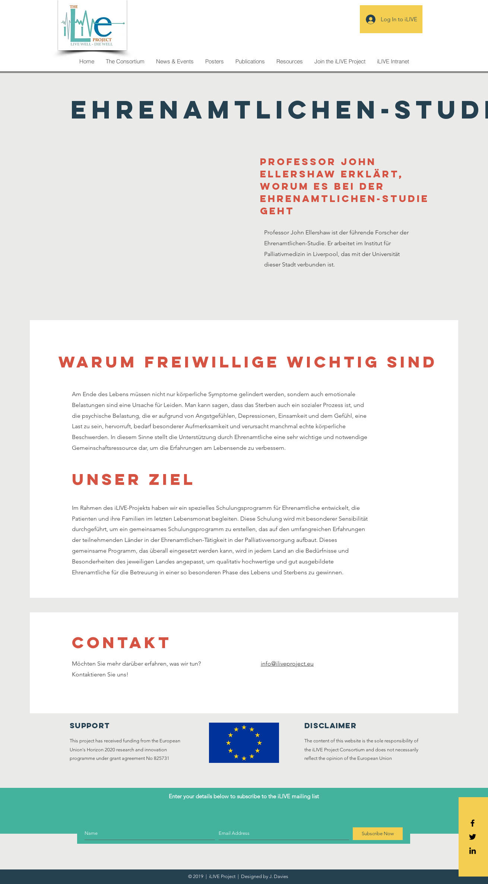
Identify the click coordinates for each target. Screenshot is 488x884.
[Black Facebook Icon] (472, 823)
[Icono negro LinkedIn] (472, 850)
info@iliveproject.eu (287, 663)
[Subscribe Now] (378, 833)
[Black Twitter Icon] (472, 837)
